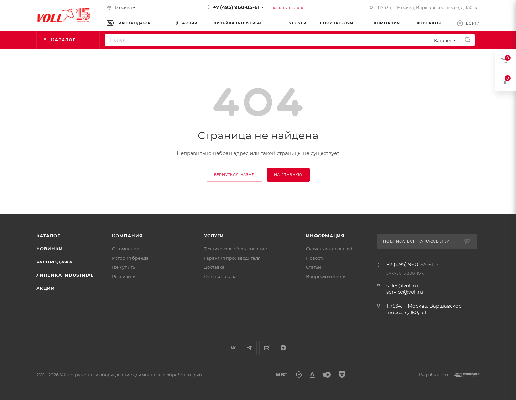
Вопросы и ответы (326, 276)
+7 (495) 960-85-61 (236, 7)
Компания (127, 235)
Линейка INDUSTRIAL (64, 275)
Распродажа (54, 261)
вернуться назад (234, 174)
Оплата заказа (220, 276)
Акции (45, 288)
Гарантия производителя (232, 258)
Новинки (49, 248)
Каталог (48, 235)
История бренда (130, 258)
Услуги (214, 235)
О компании (126, 248)
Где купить (123, 267)
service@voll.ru (404, 292)
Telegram (250, 348)
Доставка (214, 267)
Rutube (266, 348)
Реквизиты (124, 276)
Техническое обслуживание (235, 248)
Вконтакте (233, 348)
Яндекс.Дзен (283, 348)
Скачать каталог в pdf (330, 248)
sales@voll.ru (402, 285)
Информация (325, 235)
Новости (315, 258)
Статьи (313, 267)
